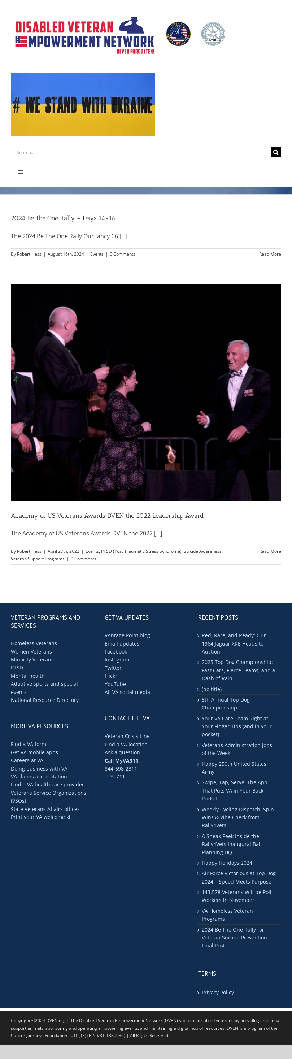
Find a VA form (28, 744)
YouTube (115, 684)
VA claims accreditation (39, 776)
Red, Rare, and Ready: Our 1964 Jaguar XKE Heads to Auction (234, 643)
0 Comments (122, 254)
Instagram (117, 659)
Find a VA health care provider (47, 784)
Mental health (28, 675)
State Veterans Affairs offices (45, 809)
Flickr (111, 675)
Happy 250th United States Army (234, 767)
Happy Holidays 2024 (227, 862)
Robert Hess (29, 254)
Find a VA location (126, 744)
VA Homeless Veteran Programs (227, 914)
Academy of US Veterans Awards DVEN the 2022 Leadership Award (107, 516)
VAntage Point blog (127, 635)
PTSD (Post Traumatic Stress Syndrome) (141, 551)
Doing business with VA (39, 768)
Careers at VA (27, 760)
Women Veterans (31, 651)
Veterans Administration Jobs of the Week (237, 749)
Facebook (116, 651)
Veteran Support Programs (38, 559)
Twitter (113, 667)
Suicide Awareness (203, 551)
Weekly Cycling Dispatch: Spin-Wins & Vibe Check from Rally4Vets (239, 817)
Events (97, 254)
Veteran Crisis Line (127, 736)
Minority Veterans (32, 659)
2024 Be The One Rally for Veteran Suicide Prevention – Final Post (236, 937)
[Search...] (141, 152)
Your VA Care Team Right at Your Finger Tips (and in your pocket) (237, 726)
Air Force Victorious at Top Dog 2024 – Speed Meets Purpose (239, 877)
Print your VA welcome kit (41, 816)
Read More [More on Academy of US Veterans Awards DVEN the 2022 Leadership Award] (270, 551)
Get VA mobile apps (34, 752)
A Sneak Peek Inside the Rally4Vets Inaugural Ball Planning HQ (232, 844)
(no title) (212, 689)
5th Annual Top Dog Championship (226, 703)
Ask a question (122, 752)
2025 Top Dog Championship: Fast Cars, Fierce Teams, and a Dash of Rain (238, 670)
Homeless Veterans (34, 643)
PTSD (17, 667)
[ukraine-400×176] (83, 75)
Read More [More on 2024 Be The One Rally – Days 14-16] (270, 254)
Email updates (122, 643)
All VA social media (127, 692)
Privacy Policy (218, 992)
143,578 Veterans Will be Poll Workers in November (236, 896)
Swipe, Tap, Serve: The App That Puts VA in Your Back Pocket (234, 790)
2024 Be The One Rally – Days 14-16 (63, 218)
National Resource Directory (45, 699)
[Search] (276, 152)
